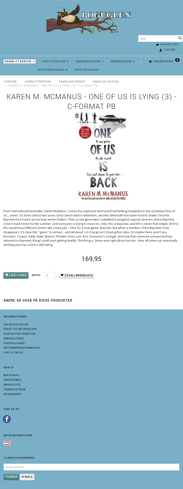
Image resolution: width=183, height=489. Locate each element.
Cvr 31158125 (13, 352)
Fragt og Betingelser (20, 329)
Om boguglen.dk (16, 324)
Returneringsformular (22, 348)
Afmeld (27, 477)
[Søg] (180, 38)
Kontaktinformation (20, 334)
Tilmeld (11, 477)
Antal (37, 275)
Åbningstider (14, 338)
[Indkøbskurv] (164, 62)
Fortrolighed (14, 343)
